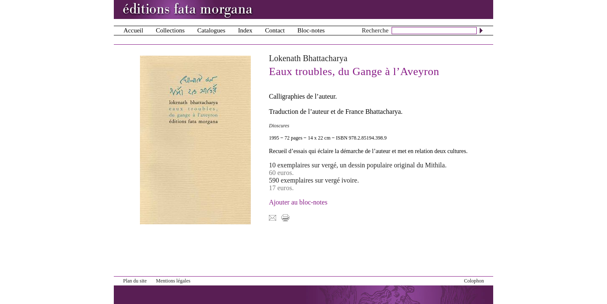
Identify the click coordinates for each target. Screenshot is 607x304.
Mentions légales (173, 281)
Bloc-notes (311, 30)
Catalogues (211, 30)
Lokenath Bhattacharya (308, 58)
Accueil (133, 30)
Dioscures (279, 126)
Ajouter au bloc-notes (298, 202)
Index (245, 30)
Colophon (474, 281)
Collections (170, 30)
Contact (275, 30)
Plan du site (135, 281)
